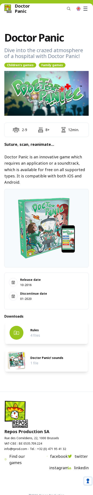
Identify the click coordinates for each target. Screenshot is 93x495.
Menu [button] (86, 8)
